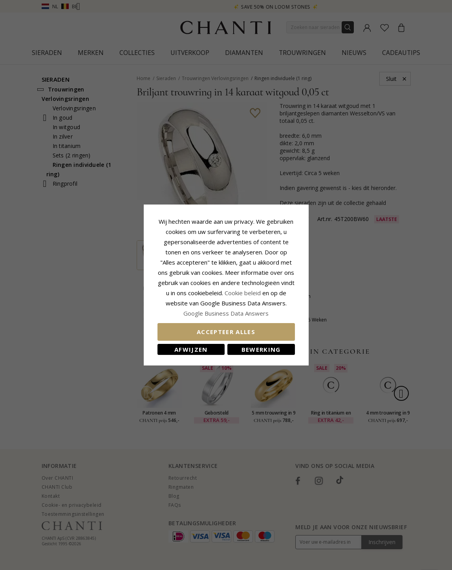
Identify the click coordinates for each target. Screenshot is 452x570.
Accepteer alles (226, 332)
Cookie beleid (243, 293)
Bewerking (261, 349)
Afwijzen (191, 349)
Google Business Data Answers (226, 313)
